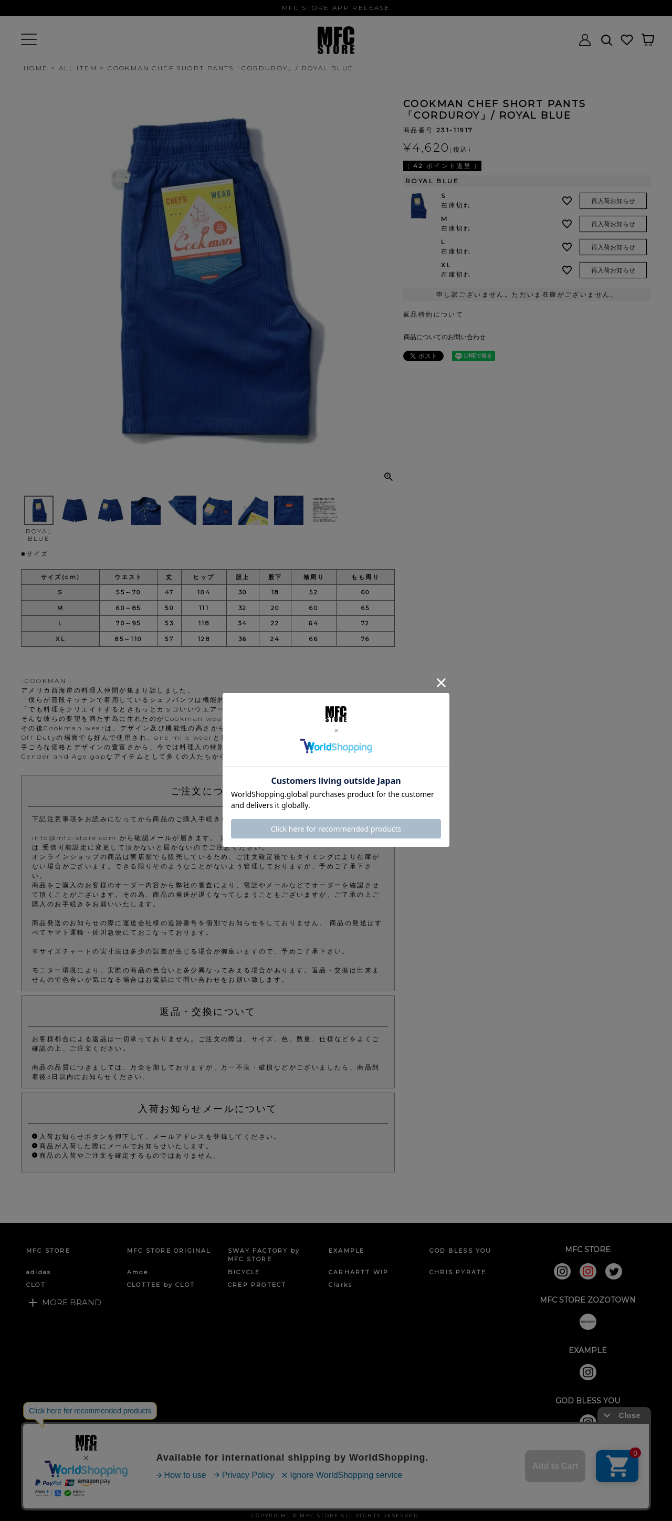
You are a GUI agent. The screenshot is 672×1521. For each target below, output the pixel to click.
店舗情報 (359, 1497)
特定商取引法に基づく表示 (132, 1497)
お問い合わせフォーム (294, 1497)
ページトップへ (640, 1497)
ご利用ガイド (52, 1497)
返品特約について (433, 314)
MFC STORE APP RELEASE (336, 8)
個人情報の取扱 (217, 1497)
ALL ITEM (78, 68)
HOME (36, 68)
